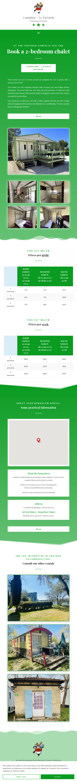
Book (38, 116)
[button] (39, 440)
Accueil (19, 760)
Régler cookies (21, 777)
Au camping (27, 760)
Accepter (57, 777)
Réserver (57, 760)
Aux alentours (39, 760)
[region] (38, 771)
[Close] (74, 763)
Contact (49, 760)
